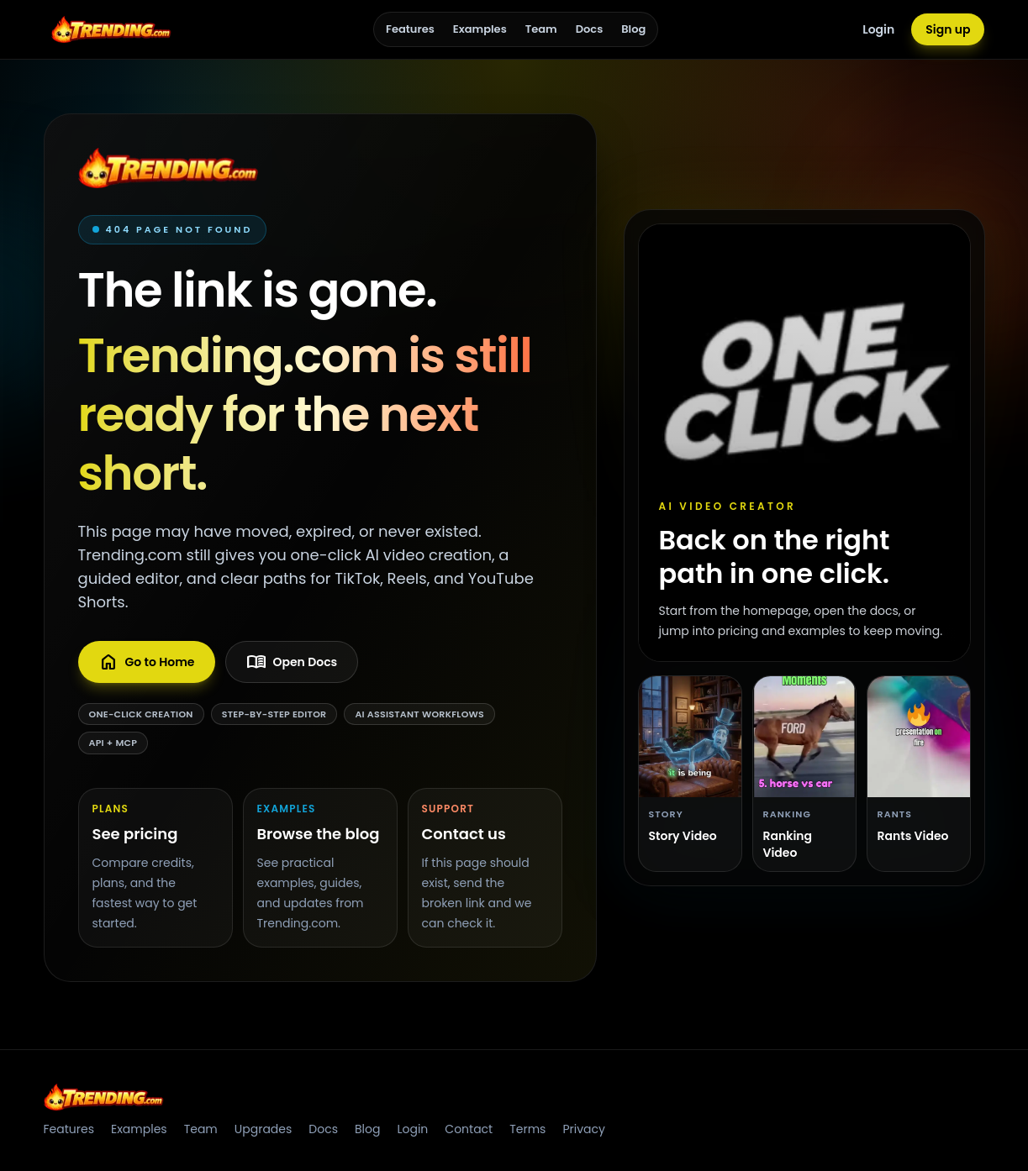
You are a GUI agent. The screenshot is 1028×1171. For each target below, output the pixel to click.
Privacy (583, 1129)
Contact (469, 1129)
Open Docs (292, 662)
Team (541, 29)
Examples (480, 29)
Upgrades (264, 1129)
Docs (590, 29)
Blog (633, 29)
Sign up (947, 29)
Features (410, 29)
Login (878, 29)
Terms (527, 1129)
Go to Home (146, 662)
